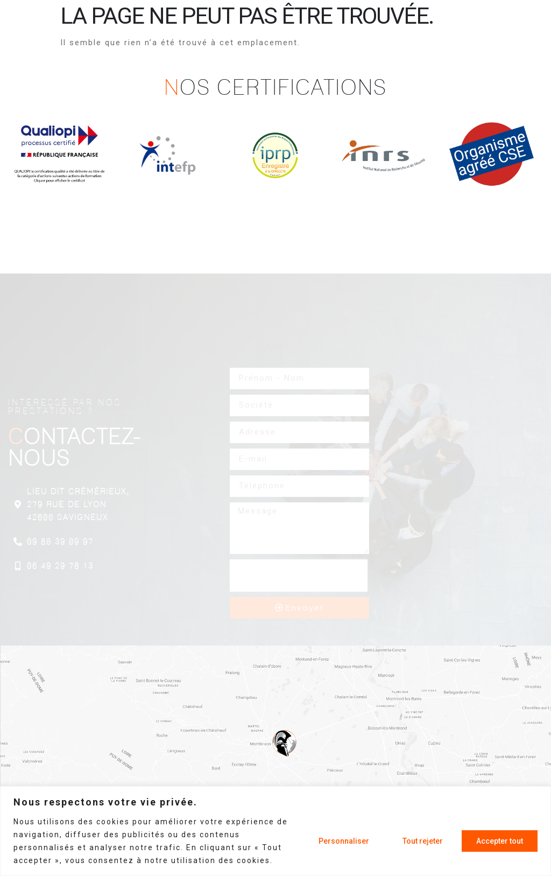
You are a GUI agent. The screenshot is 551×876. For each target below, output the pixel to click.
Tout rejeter (422, 841)
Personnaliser (344, 841)
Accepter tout (499, 841)
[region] (275, 831)
